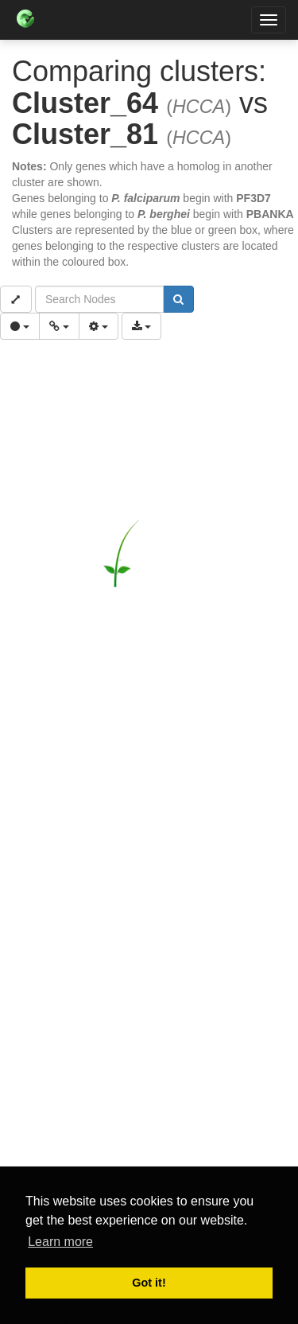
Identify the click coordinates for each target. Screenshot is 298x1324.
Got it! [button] (148, 1282)
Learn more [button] (60, 1241)
